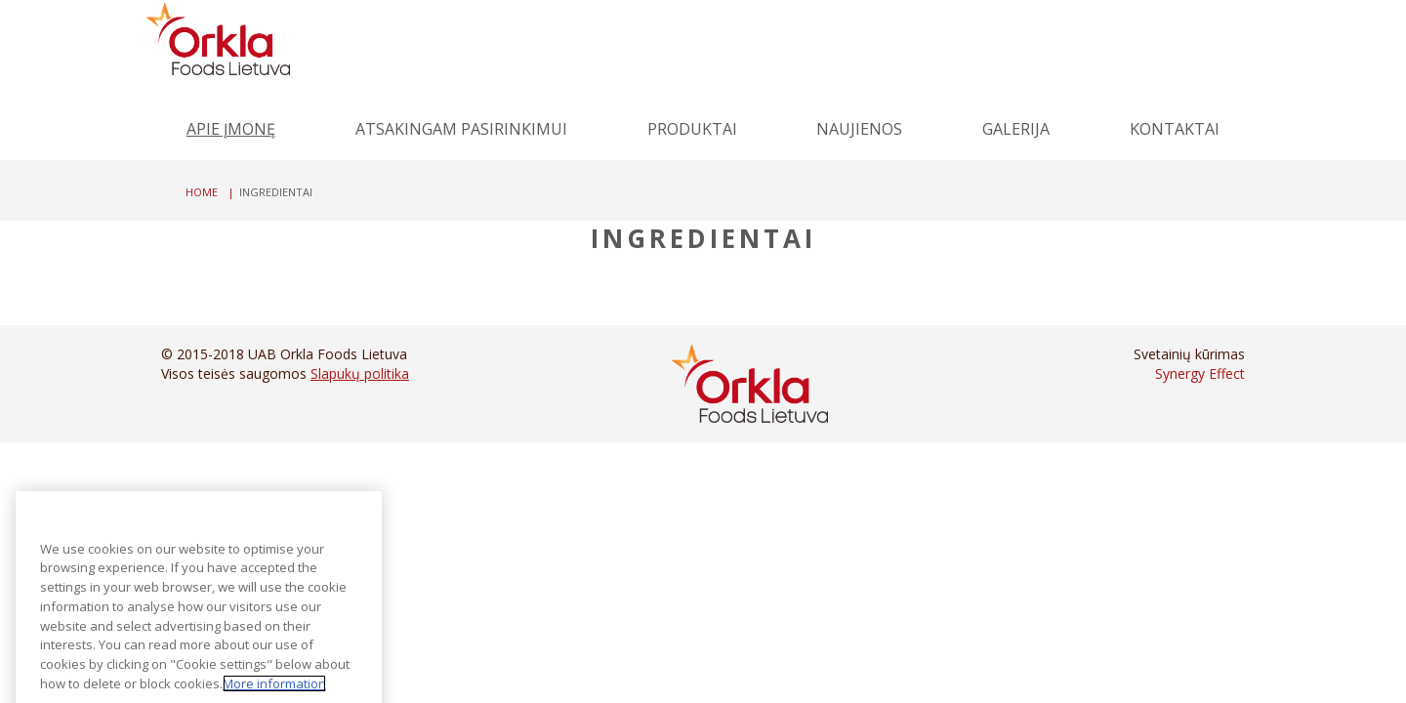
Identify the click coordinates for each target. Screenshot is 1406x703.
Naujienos (859, 129)
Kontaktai (1175, 129)
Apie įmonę (230, 129)
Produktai (692, 129)
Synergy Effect (1200, 373)
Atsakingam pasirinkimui (461, 129)
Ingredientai (703, 238)
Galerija (1016, 129)
